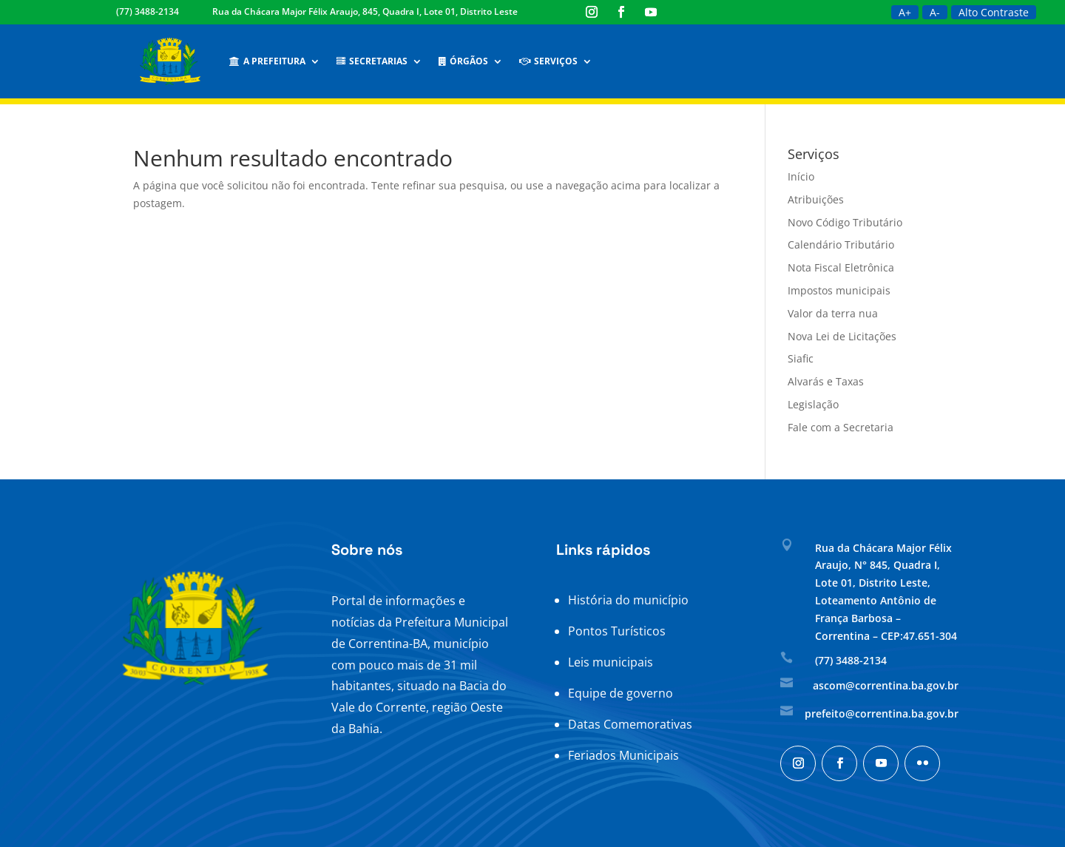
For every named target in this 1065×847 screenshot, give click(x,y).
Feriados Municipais (623, 755)
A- (935, 12)
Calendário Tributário (841, 244)
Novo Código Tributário (845, 222)
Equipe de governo (620, 693)
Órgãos (463, 61)
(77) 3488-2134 (147, 11)
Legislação (813, 404)
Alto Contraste (993, 12)
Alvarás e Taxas (826, 381)
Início (801, 176)
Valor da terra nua (833, 313)
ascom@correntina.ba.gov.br (885, 685)
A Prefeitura (267, 61)
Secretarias (372, 61)
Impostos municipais (839, 290)
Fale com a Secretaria (840, 427)
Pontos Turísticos (617, 631)
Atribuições (816, 199)
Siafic (801, 358)
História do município (628, 600)
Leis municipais (610, 662)
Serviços (548, 61)
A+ (905, 12)
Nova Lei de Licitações (842, 336)
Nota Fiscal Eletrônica (841, 267)
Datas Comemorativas (630, 724)
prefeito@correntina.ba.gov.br (881, 713)
